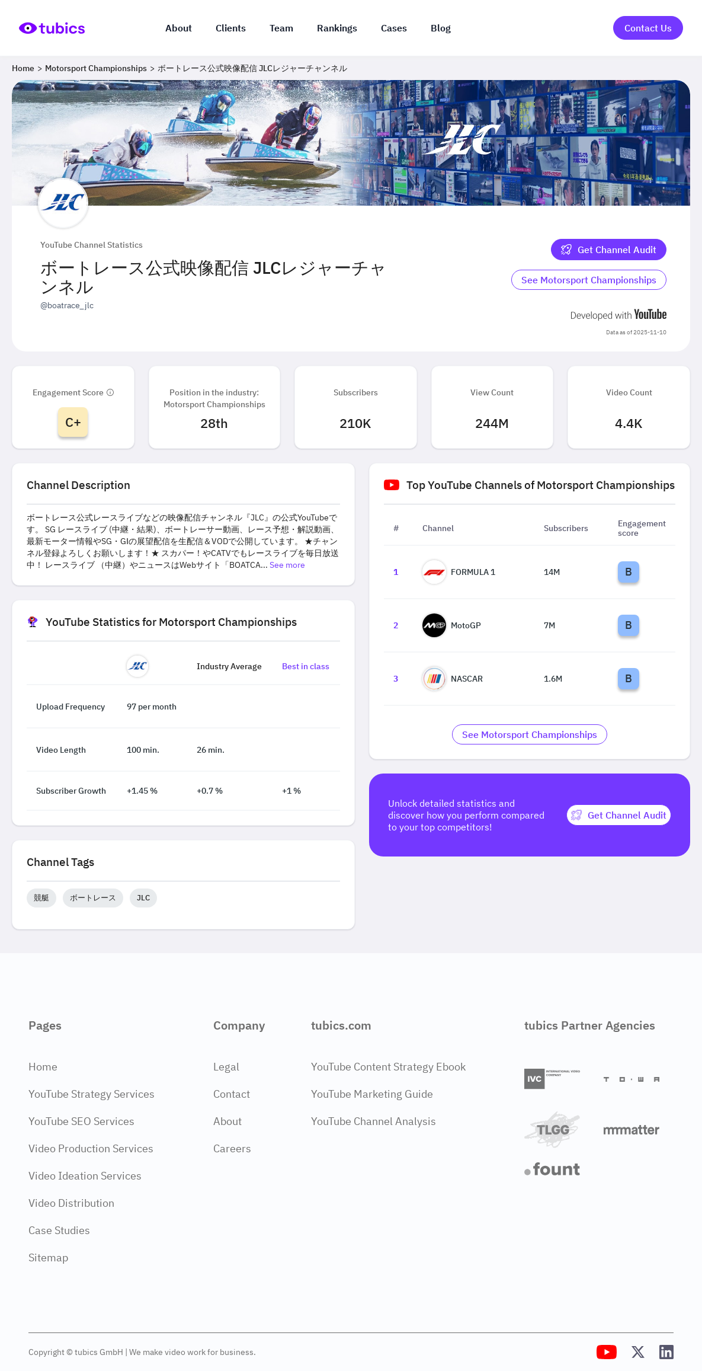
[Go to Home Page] (52, 28)
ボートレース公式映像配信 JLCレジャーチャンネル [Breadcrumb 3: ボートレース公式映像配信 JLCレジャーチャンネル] (252, 68)
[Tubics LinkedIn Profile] (666, 1352)
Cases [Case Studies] (394, 28)
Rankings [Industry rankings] (337, 28)
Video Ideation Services (85, 1176)
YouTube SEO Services (81, 1121)
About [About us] (178, 28)
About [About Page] (227, 1121)
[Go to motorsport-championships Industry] (588, 280)
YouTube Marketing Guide (372, 1094)
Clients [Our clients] (231, 28)
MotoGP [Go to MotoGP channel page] (451, 625)
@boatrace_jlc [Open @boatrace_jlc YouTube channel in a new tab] (67, 305)
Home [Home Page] (42, 1066)
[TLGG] (559, 1129)
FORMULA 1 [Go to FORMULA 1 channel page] (458, 572)
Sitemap (48, 1257)
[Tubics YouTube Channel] (607, 1352)
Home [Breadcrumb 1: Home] (23, 68)
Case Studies (59, 1230)
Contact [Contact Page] (231, 1094)
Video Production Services (90, 1148)
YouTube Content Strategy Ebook (388, 1066)
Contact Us (648, 28)
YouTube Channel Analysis (373, 1121)
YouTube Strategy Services (91, 1094)
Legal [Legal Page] (226, 1066)
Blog (441, 28)
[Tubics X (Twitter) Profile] (638, 1352)
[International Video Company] (559, 1079)
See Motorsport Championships (588, 280)
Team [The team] (281, 28)
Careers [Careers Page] (232, 1148)
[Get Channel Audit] (608, 249)
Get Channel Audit (608, 249)
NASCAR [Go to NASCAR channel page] (452, 679)
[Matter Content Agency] (639, 1129)
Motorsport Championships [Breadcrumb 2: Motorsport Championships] (96, 68)
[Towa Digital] (639, 1079)
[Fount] (559, 1168)
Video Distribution (71, 1203)
